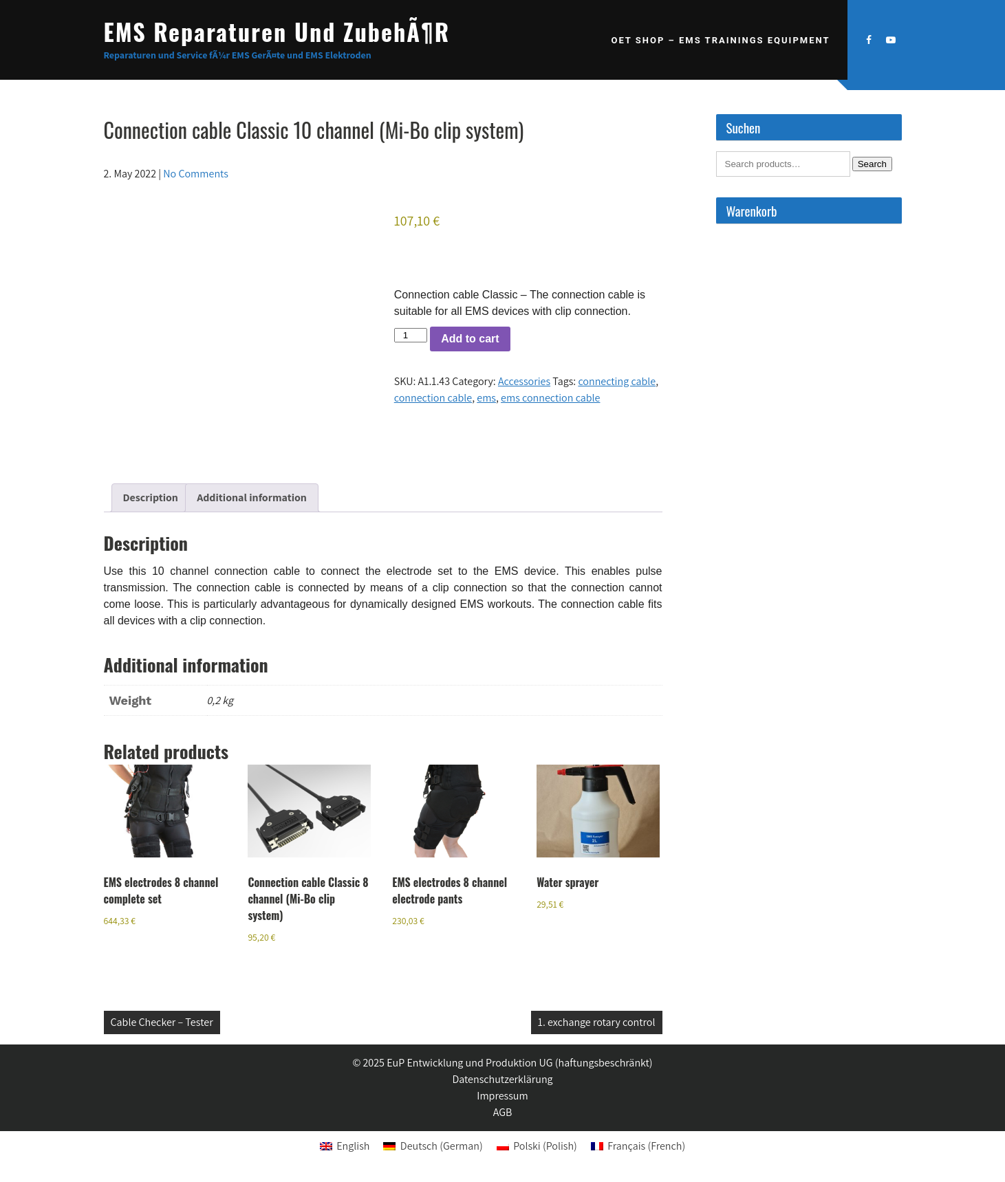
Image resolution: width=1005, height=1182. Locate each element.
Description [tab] (150, 497)
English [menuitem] (352, 1146)
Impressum (502, 1095)
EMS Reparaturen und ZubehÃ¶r (277, 31)
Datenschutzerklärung (502, 1079)
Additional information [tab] (252, 497)
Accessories (524, 381)
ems (486, 398)
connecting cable (617, 381)
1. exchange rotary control (597, 1022)
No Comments (195, 173)
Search (872, 164)
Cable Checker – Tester (162, 1022)
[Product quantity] (410, 335)
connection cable (433, 398)
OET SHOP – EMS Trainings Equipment (720, 40)
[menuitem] (345, 1146)
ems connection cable (550, 398)
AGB (502, 1112)
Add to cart (470, 338)
